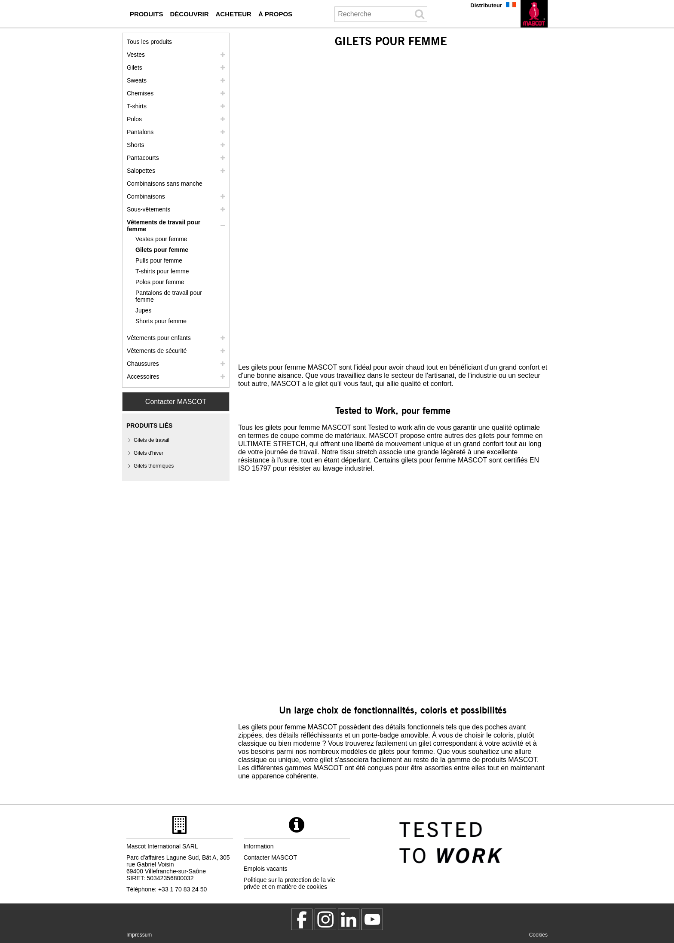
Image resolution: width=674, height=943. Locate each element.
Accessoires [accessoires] (143, 376)
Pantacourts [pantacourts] (143, 157)
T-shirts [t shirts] (137, 106)
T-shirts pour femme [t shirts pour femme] (162, 271)
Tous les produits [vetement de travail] (149, 41)
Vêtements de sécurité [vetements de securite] (157, 350)
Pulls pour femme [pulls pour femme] (158, 260)
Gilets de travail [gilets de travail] (151, 440)
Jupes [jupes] (143, 310)
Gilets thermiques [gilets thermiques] (154, 466)
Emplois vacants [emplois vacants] (266, 868)
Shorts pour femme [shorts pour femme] (161, 321)
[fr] (534, 14)
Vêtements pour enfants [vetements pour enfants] (159, 337)
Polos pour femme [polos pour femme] (159, 282)
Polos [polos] (134, 119)
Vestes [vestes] (136, 54)
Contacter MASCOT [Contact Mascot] (175, 401)
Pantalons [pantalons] (140, 132)
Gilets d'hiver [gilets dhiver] (148, 453)
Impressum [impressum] (139, 935)
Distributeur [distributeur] (486, 5)
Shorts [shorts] (135, 144)
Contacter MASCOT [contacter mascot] (270, 857)
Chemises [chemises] (140, 93)
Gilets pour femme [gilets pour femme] (161, 249)
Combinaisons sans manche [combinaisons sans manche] (164, 183)
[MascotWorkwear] (301, 919)
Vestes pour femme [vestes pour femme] (161, 239)
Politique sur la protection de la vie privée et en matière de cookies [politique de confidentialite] (289, 883)
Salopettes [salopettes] (141, 170)
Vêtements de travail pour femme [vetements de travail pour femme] (163, 226)
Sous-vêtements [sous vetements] (148, 209)
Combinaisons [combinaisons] (146, 196)
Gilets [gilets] (134, 67)
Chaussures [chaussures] (143, 363)
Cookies (538, 935)
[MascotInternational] (372, 919)
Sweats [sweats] (137, 80)
